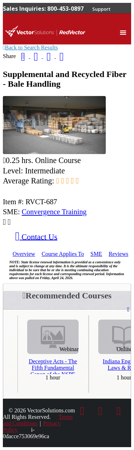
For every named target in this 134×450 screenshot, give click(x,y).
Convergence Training (54, 212)
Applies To (62, 254)
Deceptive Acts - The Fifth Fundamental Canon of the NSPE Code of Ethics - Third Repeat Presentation (53, 366)
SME (96, 254)
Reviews (118, 254)
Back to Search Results (30, 47)
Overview (24, 254)
